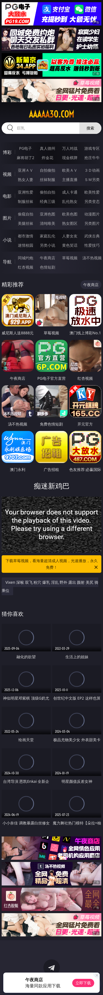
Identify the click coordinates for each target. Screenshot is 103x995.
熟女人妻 (25, 179)
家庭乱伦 (47, 235)
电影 (7, 196)
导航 (7, 262)
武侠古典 (92, 235)
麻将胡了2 (25, 157)
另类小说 (47, 245)
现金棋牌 (69, 157)
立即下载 (83, 982)
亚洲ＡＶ (25, 170)
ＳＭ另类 (92, 179)
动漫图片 (92, 214)
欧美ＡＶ (69, 170)
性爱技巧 (92, 245)
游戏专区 (92, 148)
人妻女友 (69, 235)
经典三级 (47, 201)
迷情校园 (25, 245)
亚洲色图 (47, 214)
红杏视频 (25, 267)
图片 (7, 218)
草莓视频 (69, 257)
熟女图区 (69, 223)
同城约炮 (25, 257)
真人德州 (47, 148)
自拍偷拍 (47, 170)
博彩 (7, 152)
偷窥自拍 (25, 214)
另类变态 (92, 201)
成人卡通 (69, 192)
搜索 (90, 128)
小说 (7, 240)
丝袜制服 (47, 179)
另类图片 (92, 223)
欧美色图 (69, 214)
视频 (7, 174)
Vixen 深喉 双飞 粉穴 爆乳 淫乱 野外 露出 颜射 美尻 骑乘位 (50, 586)
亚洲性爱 (25, 192)
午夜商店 (47, 257)
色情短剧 (47, 267)
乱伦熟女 (69, 201)
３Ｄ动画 (92, 170)
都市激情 (25, 235)
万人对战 (69, 148)
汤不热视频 (92, 257)
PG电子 (25, 148)
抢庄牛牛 (92, 157)
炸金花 (47, 157)
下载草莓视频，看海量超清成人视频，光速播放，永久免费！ (52, 564)
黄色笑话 (69, 245)
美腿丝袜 (25, 223)
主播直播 (69, 179)
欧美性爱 (92, 192)
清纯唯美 (47, 223)
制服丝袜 (25, 201)
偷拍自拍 (47, 192)
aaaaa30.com (51, 114)
